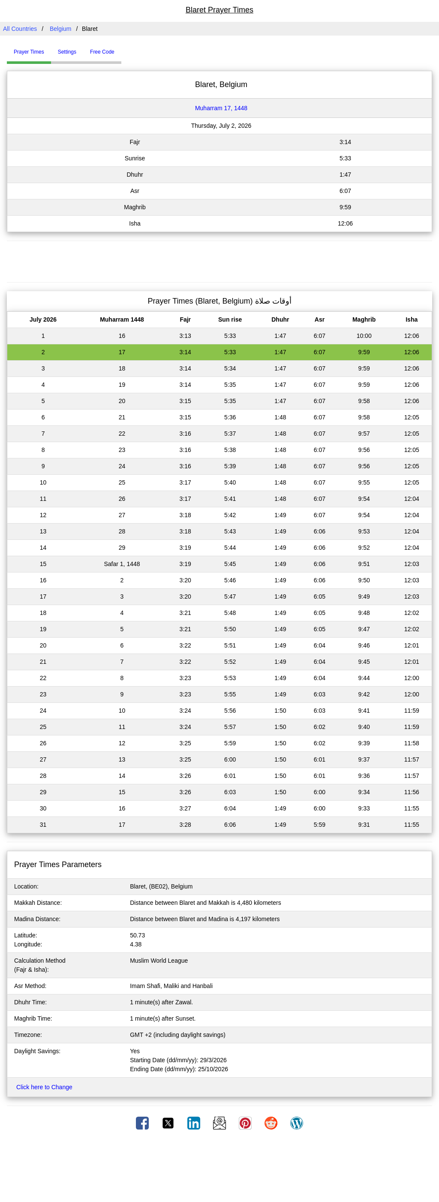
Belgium (61, 28)
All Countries (20, 28)
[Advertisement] (219, 260)
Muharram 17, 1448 (221, 108)
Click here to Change (44, 1087)
